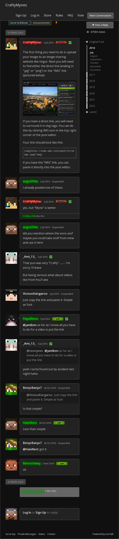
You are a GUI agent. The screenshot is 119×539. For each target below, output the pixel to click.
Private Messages (27, 534)
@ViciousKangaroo (39, 395)
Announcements (41, 22)
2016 (92, 48)
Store (47, 15)
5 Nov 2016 (48, 463)
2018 (92, 81)
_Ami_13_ (29, 256)
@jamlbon (30, 325)
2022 (92, 105)
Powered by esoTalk (103, 534)
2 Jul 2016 (48, 42)
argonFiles (30, 181)
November (95, 66)
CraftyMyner (32, 42)
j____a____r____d (32, 491)
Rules (59, 15)
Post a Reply (100, 25)
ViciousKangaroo (35, 293)
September (96, 59)
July (91, 52)
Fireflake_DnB (28, 216)
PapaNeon (30, 318)
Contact (51, 534)
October (94, 62)
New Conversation (100, 15)
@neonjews (35, 351)
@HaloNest (31, 449)
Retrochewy (32, 463)
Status (41, 534)
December (95, 69)
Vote (80, 15)
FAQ (70, 15)
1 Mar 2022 (50, 490)
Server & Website (19, 22)
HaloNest (30, 423)
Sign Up (21, 15)
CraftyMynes (16, 5)
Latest (91, 112)
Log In (35, 15)
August (93, 55)
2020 (92, 93)
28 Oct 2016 (50, 387)
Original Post (95, 41)
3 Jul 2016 (45, 318)
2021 (92, 99)
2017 (92, 74)
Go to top (10, 534)
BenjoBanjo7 (32, 388)
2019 (92, 87)
